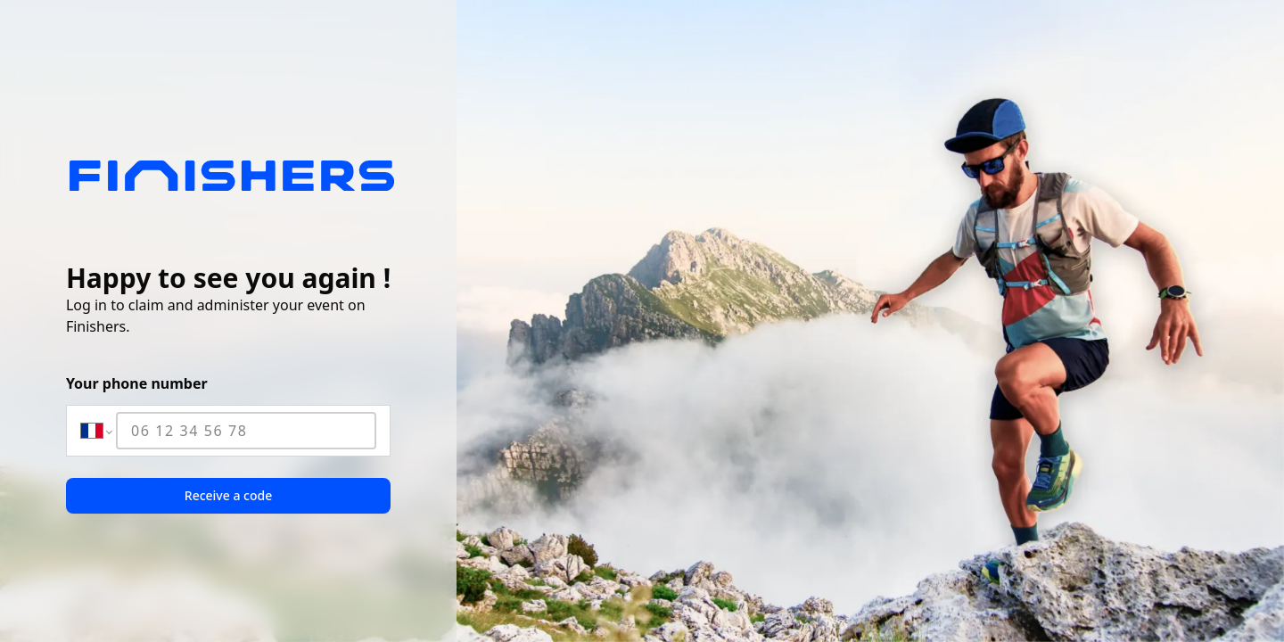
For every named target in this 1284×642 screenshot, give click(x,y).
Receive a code (228, 495)
